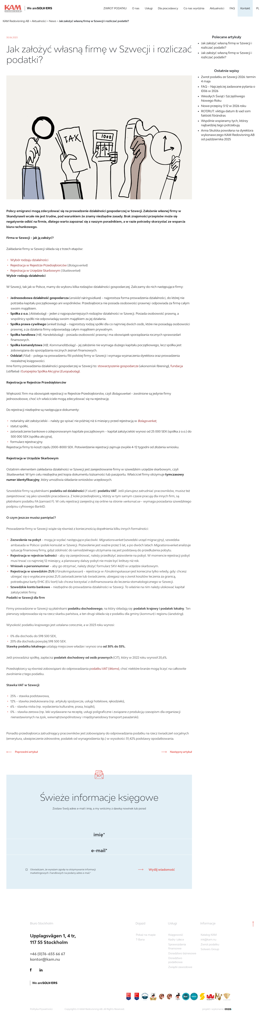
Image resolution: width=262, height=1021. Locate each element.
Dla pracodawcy (168, 8)
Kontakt (245, 8)
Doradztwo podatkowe (175, 960)
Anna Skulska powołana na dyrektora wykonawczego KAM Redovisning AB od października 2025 (228, 135)
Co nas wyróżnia (194, 8)
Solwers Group (210, 949)
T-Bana (140, 939)
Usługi (148, 8)
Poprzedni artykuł (26, 751)
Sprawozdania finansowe (177, 946)
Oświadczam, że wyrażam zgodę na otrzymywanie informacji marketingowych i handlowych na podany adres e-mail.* (63, 871)
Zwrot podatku (210, 944)
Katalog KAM (209, 934)
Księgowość (175, 934)
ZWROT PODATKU (115, 8)
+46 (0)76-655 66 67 (47, 954)
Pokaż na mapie (146, 934)
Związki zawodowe (180, 967)
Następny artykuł (180, 751)
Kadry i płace (176, 939)
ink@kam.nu (208, 939)
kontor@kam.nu (45, 959)
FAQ (232, 8)
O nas (135, 8)
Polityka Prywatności (41, 1009)
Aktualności (217, 8)
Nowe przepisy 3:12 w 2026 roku (223, 106)
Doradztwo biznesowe (182, 953)
